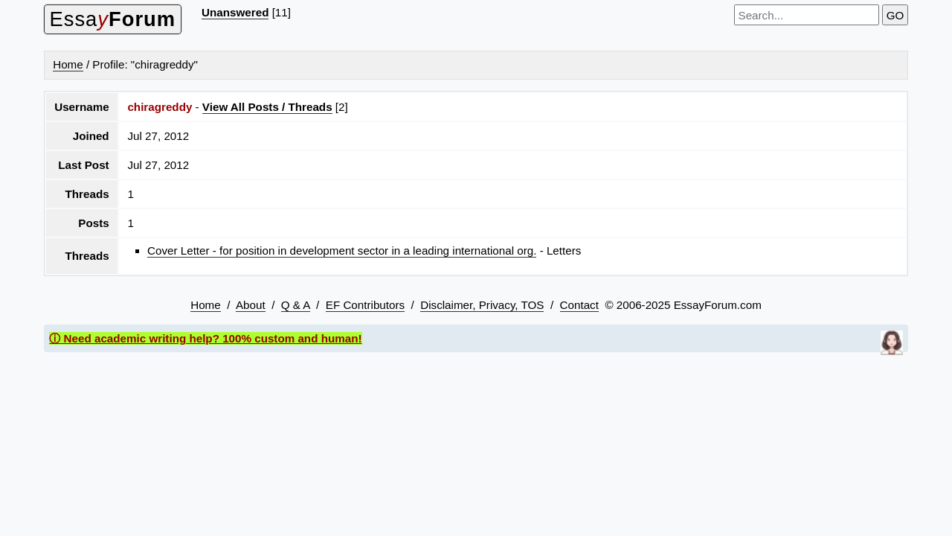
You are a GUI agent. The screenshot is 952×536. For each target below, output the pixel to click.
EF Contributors (365, 305)
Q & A (295, 305)
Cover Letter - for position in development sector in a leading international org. (341, 250)
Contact (579, 305)
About (251, 305)
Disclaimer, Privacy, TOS (482, 305)
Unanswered (235, 12)
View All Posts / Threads (267, 106)
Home (68, 64)
